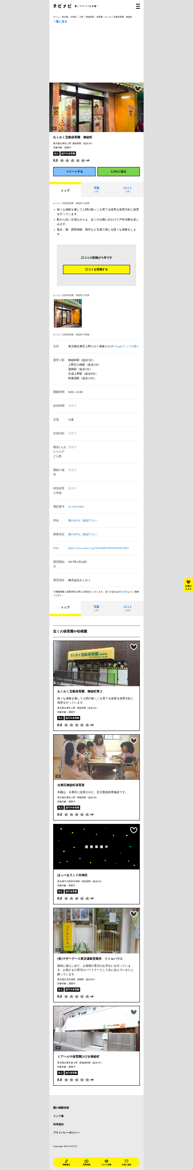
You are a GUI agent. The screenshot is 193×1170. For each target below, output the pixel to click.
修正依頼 (123, 591)
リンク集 (58, 1116)
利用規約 (58, 1124)
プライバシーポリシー (66, 1132)
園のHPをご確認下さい (82, 520)
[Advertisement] (96, 54)
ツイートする (74, 171)
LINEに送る (118, 171)
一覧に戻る (60, 21)
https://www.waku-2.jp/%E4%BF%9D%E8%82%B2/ (98, 548)
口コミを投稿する (96, 269)
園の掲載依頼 (61, 1108)
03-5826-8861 (76, 506)
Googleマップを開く (126, 346)
